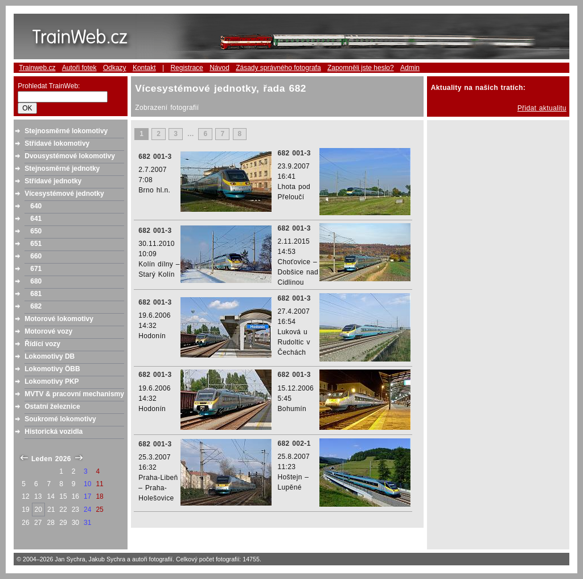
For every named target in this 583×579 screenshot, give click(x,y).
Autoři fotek (79, 68)
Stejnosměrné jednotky (62, 169)
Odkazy (114, 68)
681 (36, 294)
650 (36, 231)
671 (36, 269)
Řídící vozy (42, 344)
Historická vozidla (53, 432)
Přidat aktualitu (542, 108)
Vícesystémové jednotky (64, 194)
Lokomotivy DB (49, 356)
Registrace (186, 68)
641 (36, 219)
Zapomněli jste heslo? (360, 68)
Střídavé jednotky (52, 181)
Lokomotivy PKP (51, 381)
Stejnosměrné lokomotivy (66, 131)
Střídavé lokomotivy (56, 143)
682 (36, 306)
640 (36, 206)
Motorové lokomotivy (58, 319)
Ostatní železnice (52, 406)
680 (36, 281)
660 (36, 256)
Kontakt (144, 68)
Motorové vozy (48, 331)
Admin (410, 68)
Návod (219, 68)
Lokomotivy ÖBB (52, 369)
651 (36, 244)
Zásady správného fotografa (278, 68)
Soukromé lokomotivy (60, 419)
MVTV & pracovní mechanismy (74, 394)
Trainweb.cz (37, 68)
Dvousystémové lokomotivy (69, 156)
